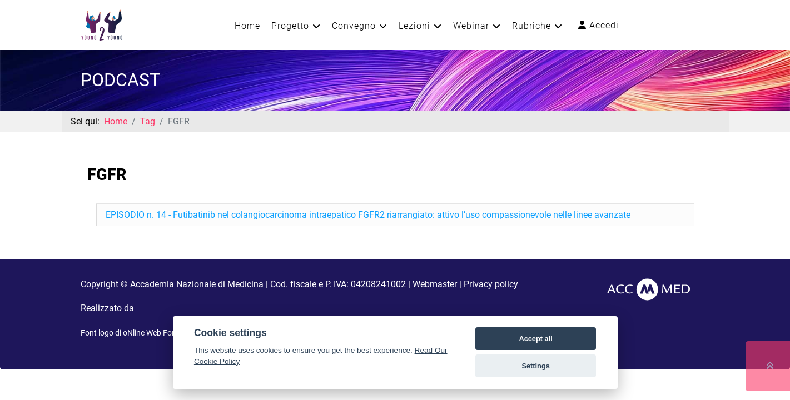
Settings (535, 366)
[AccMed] (648, 288)
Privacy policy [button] (491, 284)
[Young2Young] (102, 24)
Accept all (535, 338)
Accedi (598, 25)
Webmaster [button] (435, 284)
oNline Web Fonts (153, 332)
